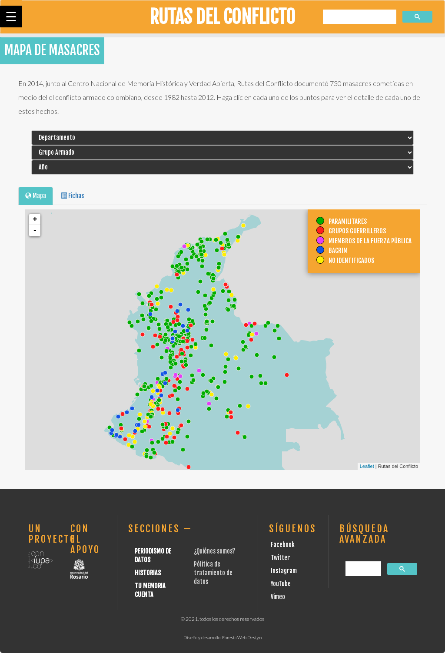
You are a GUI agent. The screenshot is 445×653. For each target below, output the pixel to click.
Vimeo (278, 596)
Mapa (35, 195)
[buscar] (358, 17)
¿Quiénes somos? (214, 551)
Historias (148, 573)
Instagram (284, 570)
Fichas (72, 195)
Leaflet (367, 466)
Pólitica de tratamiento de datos (213, 572)
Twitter (280, 557)
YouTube (281, 583)
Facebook (283, 544)
